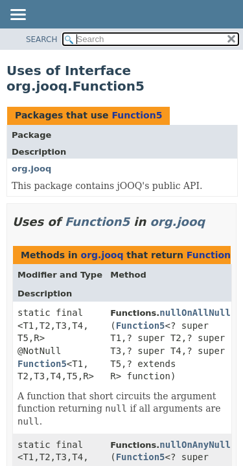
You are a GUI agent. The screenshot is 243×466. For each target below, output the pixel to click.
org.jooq (31, 168)
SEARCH (42, 39)
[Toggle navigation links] (17, 15)
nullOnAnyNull (195, 444)
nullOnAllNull (195, 312)
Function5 (136, 115)
